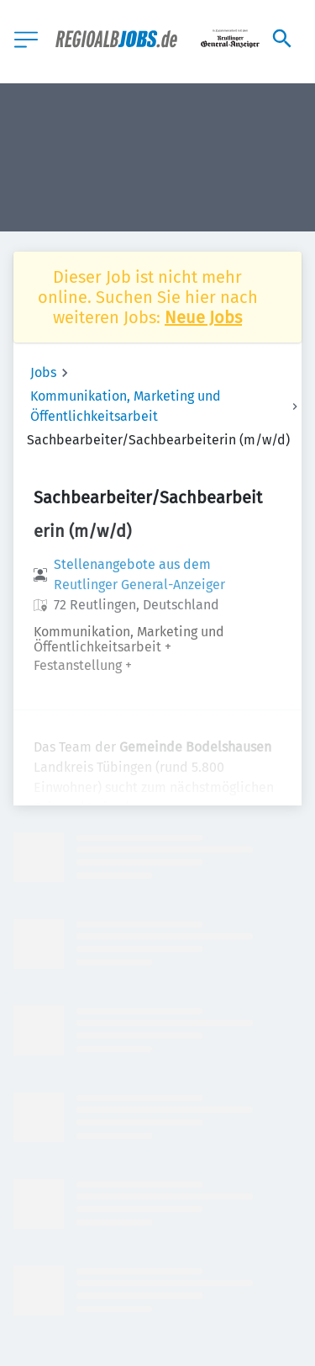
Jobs (43, 372)
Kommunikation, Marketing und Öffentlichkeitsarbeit (125, 406)
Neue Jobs (203, 317)
